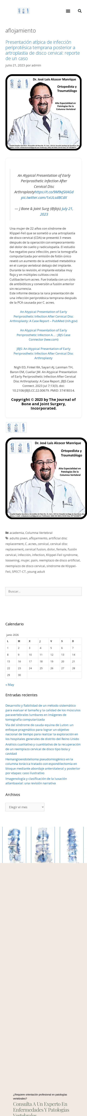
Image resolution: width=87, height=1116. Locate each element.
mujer (25, 560)
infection (38, 555)
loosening (12, 560)
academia (17, 533)
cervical (43, 544)
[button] (68, 10)
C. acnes (30, 544)
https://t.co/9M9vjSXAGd (54, 191)
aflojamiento (38, 538)
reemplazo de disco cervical (25, 566)
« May (9, 684)
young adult (36, 571)
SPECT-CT (19, 571)
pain (34, 560)
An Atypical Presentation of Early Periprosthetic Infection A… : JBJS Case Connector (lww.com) (43, 335)
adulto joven (19, 538)
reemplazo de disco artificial (59, 560)
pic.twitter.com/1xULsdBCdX (44, 197)
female (61, 549)
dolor (51, 549)
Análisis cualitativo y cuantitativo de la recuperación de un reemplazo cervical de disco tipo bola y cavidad (42, 749)
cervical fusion (35, 549)
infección (24, 555)
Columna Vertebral (39, 533)
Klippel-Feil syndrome (62, 555)
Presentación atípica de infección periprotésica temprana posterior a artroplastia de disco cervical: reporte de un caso (42, 50)
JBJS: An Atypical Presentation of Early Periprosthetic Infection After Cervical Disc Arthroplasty (43, 353)
